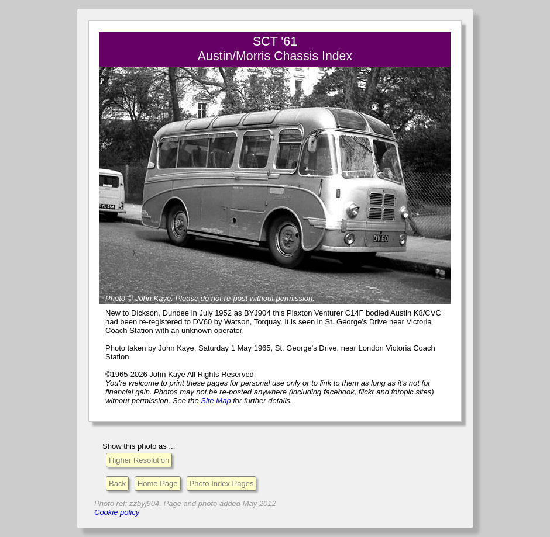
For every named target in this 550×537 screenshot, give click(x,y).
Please (186, 298)
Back (117, 483)
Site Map (216, 400)
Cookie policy (116, 512)
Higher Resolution (139, 460)
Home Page (158, 483)
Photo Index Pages (222, 483)
